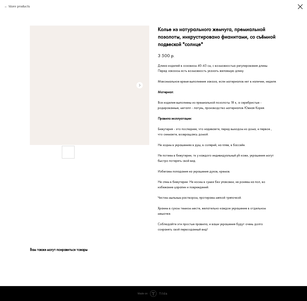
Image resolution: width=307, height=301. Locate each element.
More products (19, 6)
